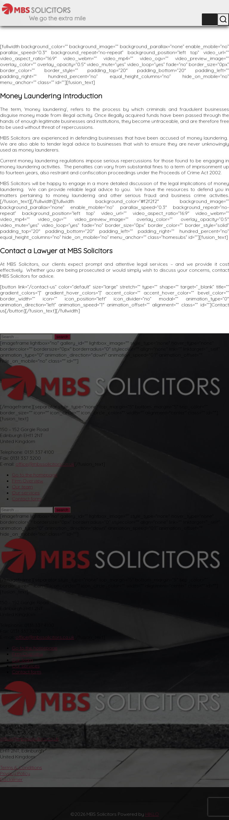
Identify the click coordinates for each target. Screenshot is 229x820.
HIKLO (152, 814)
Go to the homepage (35, 475)
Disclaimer (11, 779)
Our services (26, 493)
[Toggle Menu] (209, 19)
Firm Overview (27, 481)
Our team (22, 487)
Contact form (26, 499)
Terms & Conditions (21, 767)
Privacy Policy (15, 773)
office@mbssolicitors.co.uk (45, 464)
